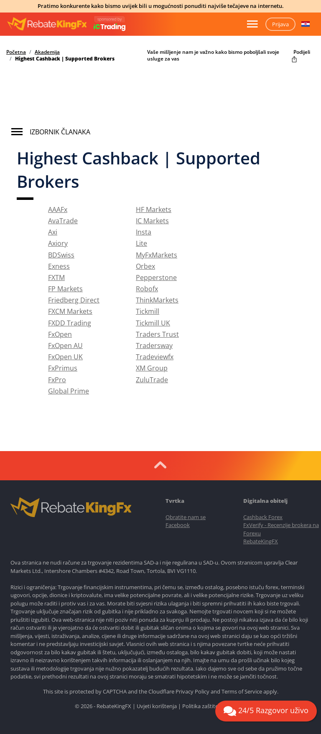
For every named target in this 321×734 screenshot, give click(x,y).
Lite (141, 243)
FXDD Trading (69, 323)
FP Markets (65, 288)
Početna (16, 52)
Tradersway (154, 345)
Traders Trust (157, 334)
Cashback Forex (263, 517)
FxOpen (60, 334)
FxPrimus (62, 368)
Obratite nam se (186, 517)
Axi (52, 232)
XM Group (152, 368)
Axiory (58, 243)
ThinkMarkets (157, 300)
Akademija (47, 52)
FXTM (56, 277)
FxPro (57, 379)
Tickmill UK (153, 323)
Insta (143, 232)
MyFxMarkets (156, 255)
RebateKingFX (260, 541)
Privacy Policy (192, 691)
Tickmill (147, 311)
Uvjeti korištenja (157, 706)
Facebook (178, 525)
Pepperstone (156, 277)
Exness (59, 266)
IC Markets (152, 220)
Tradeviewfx (154, 356)
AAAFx (57, 209)
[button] (305, 24)
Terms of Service (242, 691)
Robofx (147, 288)
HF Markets (153, 209)
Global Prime (68, 391)
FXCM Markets (70, 311)
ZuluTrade (152, 379)
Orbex (145, 266)
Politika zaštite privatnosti (214, 706)
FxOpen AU (65, 345)
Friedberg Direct (73, 300)
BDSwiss (61, 255)
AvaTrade (63, 220)
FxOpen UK (65, 356)
